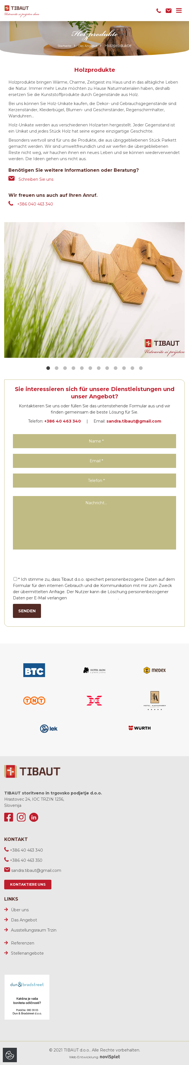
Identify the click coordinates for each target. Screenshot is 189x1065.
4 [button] (73, 368)
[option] (94, 290)
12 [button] (141, 368)
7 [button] (99, 368)
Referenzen (22, 943)
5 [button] (82, 368)
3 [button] (65, 368)
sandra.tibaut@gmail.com (133, 421)
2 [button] (57, 368)
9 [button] (116, 368)
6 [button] (90, 368)
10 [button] (124, 368)
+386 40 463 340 (62, 421)
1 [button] (48, 368)
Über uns (20, 909)
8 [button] (107, 368)
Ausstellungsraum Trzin (33, 930)
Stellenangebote (27, 953)
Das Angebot (87, 46)
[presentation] (55, 565)
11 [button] (132, 368)
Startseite (64, 46)
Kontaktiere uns (27, 884)
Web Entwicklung (94, 1057)
